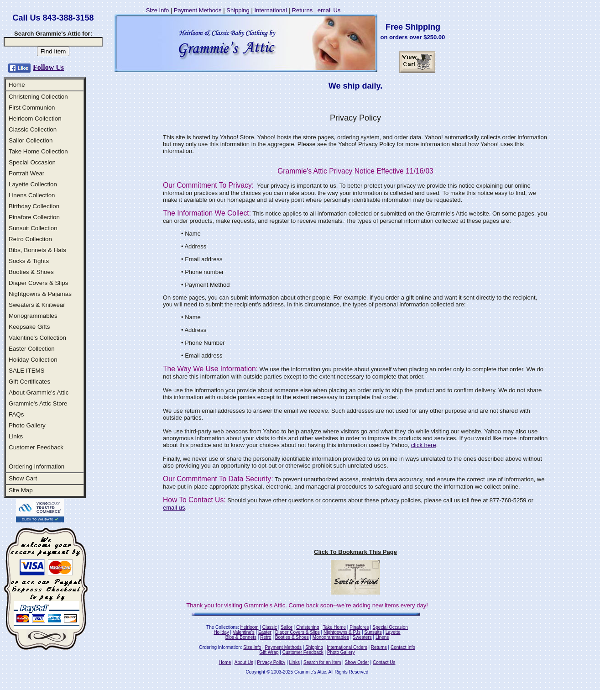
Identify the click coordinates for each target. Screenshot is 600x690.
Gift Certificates (29, 381)
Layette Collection (33, 184)
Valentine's (244, 632)
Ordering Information (36, 466)
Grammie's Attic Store (38, 403)
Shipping (238, 10)
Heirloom (249, 627)
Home (17, 84)
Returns (302, 10)
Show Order (356, 662)
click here (423, 445)
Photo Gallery (27, 425)
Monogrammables (33, 315)
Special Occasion (32, 162)
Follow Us (48, 67)
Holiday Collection (33, 359)
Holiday (221, 632)
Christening (307, 627)
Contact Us (384, 662)
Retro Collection (30, 239)
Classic (269, 627)
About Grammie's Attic (38, 392)
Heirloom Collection (35, 118)
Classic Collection (33, 129)
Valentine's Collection (37, 337)
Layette (393, 632)
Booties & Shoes (31, 272)
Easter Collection (32, 348)
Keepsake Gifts (29, 326)
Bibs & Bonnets (240, 637)
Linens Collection (32, 195)
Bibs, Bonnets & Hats (37, 250)
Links (16, 436)
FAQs (16, 414)
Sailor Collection (30, 140)
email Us (329, 10)
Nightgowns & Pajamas (40, 293)
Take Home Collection (38, 151)
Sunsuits (372, 632)
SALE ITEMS (27, 370)
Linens (382, 637)
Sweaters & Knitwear (37, 304)
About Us (244, 662)
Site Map (21, 490)
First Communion (32, 107)
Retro (265, 637)
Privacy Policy (271, 662)
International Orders (347, 647)
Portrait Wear (26, 173)
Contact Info (403, 647)
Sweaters (362, 637)
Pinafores (359, 627)
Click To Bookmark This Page (355, 551)
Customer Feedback (36, 447)
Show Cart (23, 478)
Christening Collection (38, 96)
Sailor (286, 627)
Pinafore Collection (34, 217)
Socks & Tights (29, 261)
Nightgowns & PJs (341, 632)
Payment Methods (198, 10)
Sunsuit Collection (33, 228)
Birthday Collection (34, 206)
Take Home (334, 627)
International (270, 10)
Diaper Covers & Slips (38, 282)
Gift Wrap (269, 652)
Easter (264, 632)
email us (174, 507)
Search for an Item (322, 662)
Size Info (156, 10)
